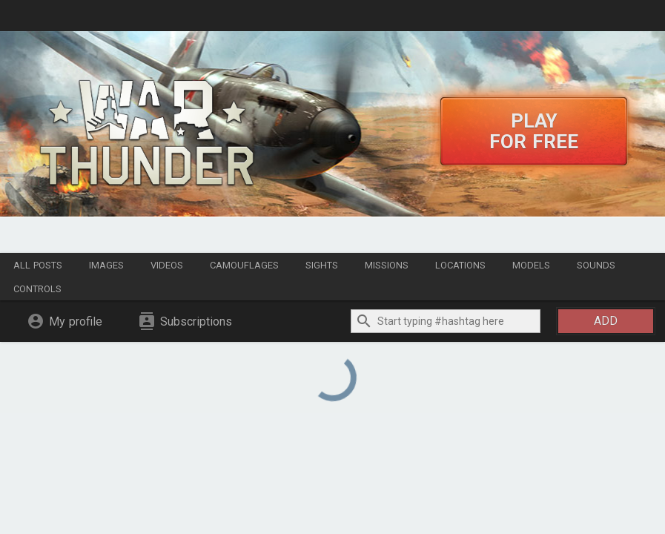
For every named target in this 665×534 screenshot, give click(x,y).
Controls (37, 288)
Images (106, 265)
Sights (321, 265)
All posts (37, 265)
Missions (386, 265)
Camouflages (244, 265)
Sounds (596, 265)
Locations (460, 265)
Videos (166, 265)
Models (531, 265)
